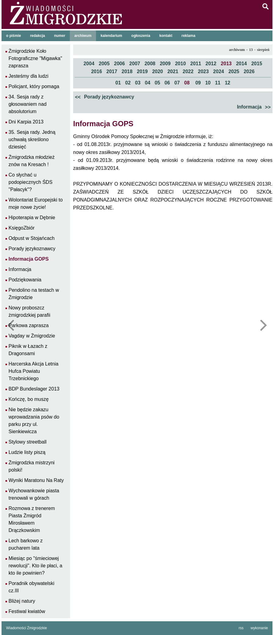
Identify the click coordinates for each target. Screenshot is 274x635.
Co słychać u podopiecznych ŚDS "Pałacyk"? (30, 182)
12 (227, 82)
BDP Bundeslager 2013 (34, 388)
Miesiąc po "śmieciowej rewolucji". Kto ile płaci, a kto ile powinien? (35, 566)
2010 (180, 63)
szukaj (265, 6)
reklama (188, 36)
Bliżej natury (22, 601)
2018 (127, 71)
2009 (165, 63)
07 (177, 82)
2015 (256, 63)
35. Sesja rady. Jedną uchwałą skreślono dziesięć (32, 139)
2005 (104, 63)
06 (167, 82)
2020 (157, 71)
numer (59, 36)
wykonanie (259, 628)
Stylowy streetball (28, 441)
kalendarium (111, 36)
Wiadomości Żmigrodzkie (26, 628)
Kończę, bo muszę (29, 399)
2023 (203, 71)
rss (241, 628)
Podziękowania (25, 279)
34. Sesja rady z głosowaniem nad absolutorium (28, 104)
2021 (172, 71)
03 (138, 82)
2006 (119, 63)
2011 (195, 63)
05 (157, 82)
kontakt (166, 36)
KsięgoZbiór (21, 227)
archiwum (82, 36)
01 (118, 82)
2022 (188, 71)
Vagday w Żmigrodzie (32, 335)
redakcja (37, 36)
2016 (96, 71)
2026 (249, 71)
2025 (233, 71)
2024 (218, 71)
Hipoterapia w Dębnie (32, 217)
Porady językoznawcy (104, 97)
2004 (89, 63)
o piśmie (13, 36)
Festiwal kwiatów (27, 611)
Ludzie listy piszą (27, 452)
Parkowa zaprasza (29, 325)
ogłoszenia (140, 36)
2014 (241, 63)
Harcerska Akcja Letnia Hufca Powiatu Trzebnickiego (34, 371)
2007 (134, 63)
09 (198, 82)
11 (217, 82)
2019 (142, 71)
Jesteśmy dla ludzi (28, 76)
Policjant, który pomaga (34, 86)
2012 (210, 63)
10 (208, 82)
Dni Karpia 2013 (26, 121)
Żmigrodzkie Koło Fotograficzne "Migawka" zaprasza (35, 58)
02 (128, 82)
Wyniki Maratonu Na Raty (36, 480)
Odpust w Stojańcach (32, 238)
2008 (149, 63)
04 (147, 82)
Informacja (254, 107)
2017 (111, 71)
